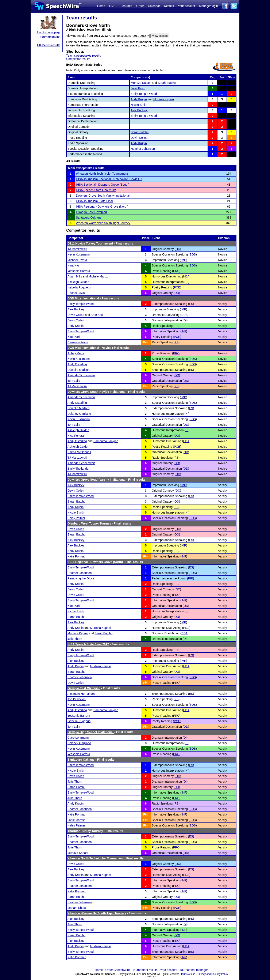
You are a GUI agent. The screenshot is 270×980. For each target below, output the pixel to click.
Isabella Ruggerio (79, 721)
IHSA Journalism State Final (94, 201)
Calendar (154, 6)
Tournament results (145, 970)
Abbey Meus (76, 353)
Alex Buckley (139, 110)
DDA (184, 315)
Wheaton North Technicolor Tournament (102, 173)
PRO (176, 271)
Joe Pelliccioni (77, 699)
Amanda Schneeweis (81, 375)
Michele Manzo (98, 276)
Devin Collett (139, 137)
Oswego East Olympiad (91, 212)
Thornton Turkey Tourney (85, 831)
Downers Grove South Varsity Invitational (103, 195)
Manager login (208, 6)
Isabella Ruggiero (79, 287)
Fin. (145, 342)
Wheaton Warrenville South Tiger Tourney (103, 223)
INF (183, 331)
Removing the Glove (81, 578)
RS (176, 326)
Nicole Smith (139, 104)
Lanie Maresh (76, 820)
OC (178, 249)
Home (101, 6)
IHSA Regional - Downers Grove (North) (102, 206)
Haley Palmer (76, 518)
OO (176, 293)
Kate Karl (97, 315)
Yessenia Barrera (79, 271)
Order (140, 6)
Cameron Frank (78, 342)
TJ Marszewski (77, 249)
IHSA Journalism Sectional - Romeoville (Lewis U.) (109, 179)
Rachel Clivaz (77, 293)
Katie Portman (77, 556)
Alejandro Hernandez (81, 693)
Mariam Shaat (77, 907)
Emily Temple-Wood (144, 93)
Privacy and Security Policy (212, 974)
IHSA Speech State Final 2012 (96, 190)
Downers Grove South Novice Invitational (97, 391)
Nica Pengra (76, 435)
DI (185, 320)
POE (177, 287)
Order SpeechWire (117, 970)
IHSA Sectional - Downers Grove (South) (102, 184)
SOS (193, 254)
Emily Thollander (78, 468)
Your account (186, 6)
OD (186, 380)
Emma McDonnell (79, 452)
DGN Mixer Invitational (83, 298)
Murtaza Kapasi (141, 82)
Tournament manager (194, 970)
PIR (190, 578)
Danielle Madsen (78, 369)
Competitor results (78, 59)
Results (169, 6)
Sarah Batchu (167, 82)
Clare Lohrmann (78, 737)
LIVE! (112, 6)
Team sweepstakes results (83, 55)
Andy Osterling (77, 364)
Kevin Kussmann (79, 254)
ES (191, 304)
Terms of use (188, 974)
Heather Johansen (143, 148)
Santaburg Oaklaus (88, 217)
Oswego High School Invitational (91, 732)
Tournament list (50, 36)
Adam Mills (75, 276)
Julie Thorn (138, 88)
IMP (183, 260)
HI (186, 282)
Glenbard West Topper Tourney (89, 523)
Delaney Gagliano (79, 413)
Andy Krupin (139, 99)
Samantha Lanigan (105, 441)
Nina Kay (74, 265)
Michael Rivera (77, 260)
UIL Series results (48, 45)
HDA (186, 276)
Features (126, 6)
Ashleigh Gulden (78, 282)
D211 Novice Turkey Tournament (90, 243)
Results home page (48, 32)
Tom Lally (74, 380)
